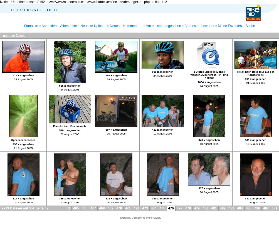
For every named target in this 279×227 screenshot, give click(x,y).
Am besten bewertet (199, 26)
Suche (250, 26)
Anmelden (49, 26)
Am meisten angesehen (163, 26)
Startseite (31, 26)
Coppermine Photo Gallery (146, 217)
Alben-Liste (68, 26)
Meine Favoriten (230, 26)
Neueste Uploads (93, 26)
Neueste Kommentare (126, 26)
